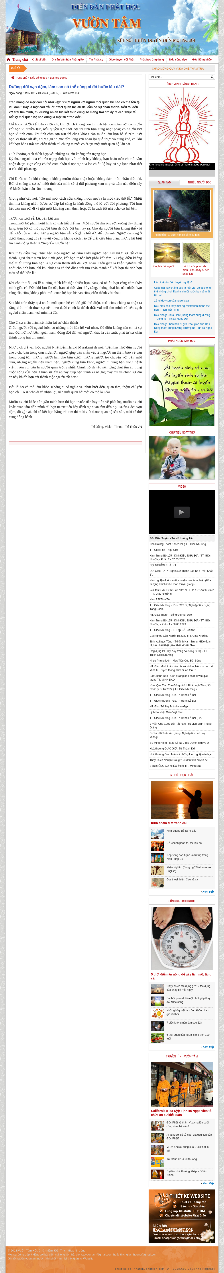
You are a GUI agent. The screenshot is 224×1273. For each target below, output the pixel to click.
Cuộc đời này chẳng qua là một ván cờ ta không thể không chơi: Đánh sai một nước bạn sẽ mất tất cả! (182, 291)
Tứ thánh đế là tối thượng (182, 1159)
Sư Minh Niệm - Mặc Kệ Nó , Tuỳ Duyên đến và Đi (179, 742)
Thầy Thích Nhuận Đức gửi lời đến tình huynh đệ (179, 760)
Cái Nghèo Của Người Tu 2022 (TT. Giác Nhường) (179, 635)
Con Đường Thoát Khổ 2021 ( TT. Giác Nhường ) (179, 544)
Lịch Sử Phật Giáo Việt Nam (166, 712)
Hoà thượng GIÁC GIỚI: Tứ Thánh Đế (172, 748)
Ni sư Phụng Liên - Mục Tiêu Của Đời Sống (175, 660)
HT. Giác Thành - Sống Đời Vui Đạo (171, 614)
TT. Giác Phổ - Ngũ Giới (164, 549)
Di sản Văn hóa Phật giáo (68, 59)
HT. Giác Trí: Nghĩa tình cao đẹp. (169, 706)
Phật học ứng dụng (152, 59)
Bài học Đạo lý (58, 77)
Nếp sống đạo (178, 59)
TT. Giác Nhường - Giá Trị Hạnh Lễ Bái (173, 695)
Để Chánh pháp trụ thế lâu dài (184, 843)
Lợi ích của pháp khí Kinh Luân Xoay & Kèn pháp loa (196, 270)
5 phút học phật (181, 775)
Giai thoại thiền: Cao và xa (182, 879)
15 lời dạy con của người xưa (171, 300)
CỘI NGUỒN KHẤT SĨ (163, 565)
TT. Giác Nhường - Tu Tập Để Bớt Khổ (172, 630)
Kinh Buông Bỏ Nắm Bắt (181, 830)
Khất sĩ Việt (39, 59)
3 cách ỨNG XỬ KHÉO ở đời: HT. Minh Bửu (175, 765)
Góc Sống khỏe (202, 59)
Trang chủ (20, 59)
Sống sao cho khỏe (182, 901)
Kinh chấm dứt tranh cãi (169, 823)
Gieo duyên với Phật (121, 59)
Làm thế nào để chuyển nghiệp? (173, 282)
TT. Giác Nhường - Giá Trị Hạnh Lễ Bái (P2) (176, 718)
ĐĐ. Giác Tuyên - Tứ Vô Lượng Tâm (172, 538)
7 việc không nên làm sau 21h (184, 1022)
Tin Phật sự (96, 59)
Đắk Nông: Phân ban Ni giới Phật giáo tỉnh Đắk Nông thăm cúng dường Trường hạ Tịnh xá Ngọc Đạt (183, 328)
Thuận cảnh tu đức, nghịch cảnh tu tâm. (176, 234)
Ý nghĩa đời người (163, 266)
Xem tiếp (208, 891)
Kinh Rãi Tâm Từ (160, 599)
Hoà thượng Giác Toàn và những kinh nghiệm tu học (181, 754)
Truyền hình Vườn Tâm (182, 1056)
